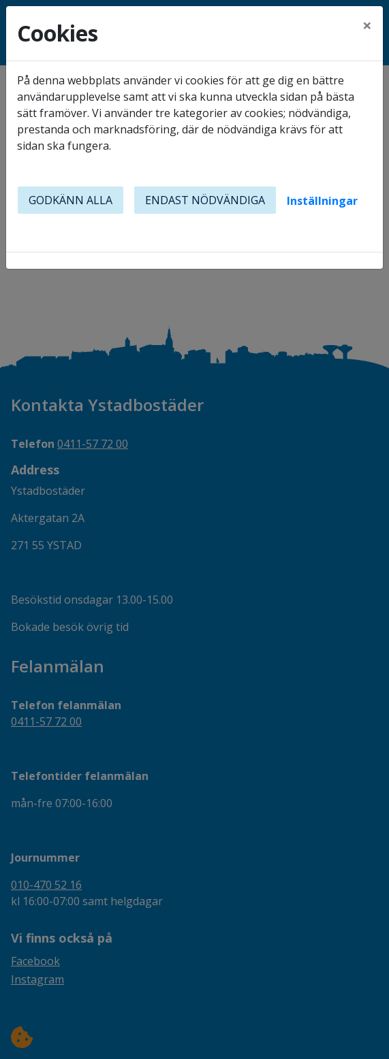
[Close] (367, 25)
